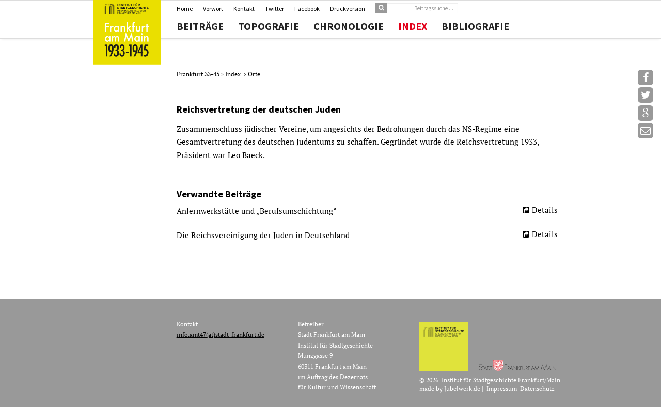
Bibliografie (475, 26)
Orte (254, 74)
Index (412, 26)
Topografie (268, 26)
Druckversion (347, 8)
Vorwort (213, 8)
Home (185, 8)
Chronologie (348, 26)
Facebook (307, 8)
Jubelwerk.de (462, 389)
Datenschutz (537, 389)
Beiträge (200, 26)
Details (545, 210)
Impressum (501, 389)
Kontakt (244, 8)
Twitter (274, 8)
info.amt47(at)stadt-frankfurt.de (220, 334)
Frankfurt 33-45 (199, 74)
